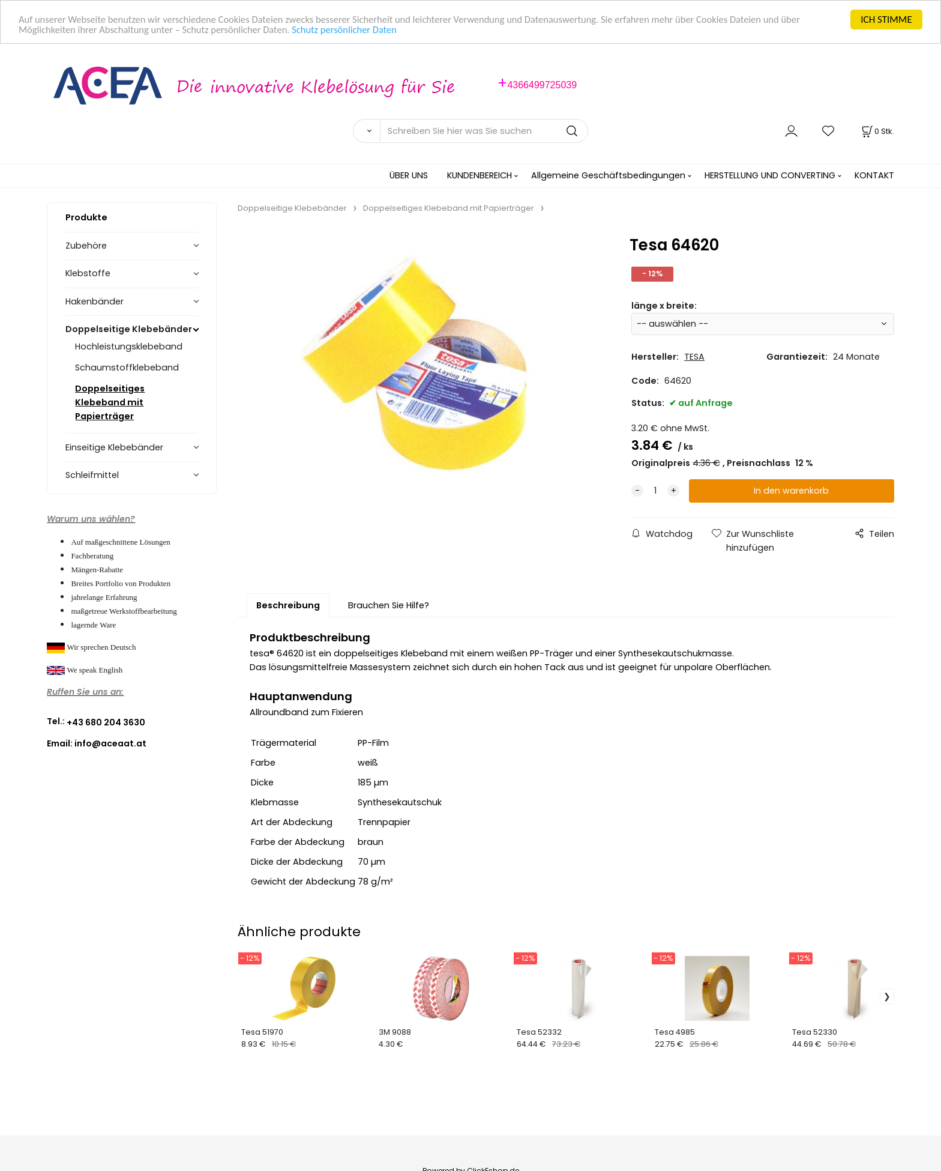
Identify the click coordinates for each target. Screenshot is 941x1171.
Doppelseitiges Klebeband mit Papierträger (110, 402)
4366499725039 (542, 85)
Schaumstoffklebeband (127, 368)
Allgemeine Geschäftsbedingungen (608, 175)
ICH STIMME (886, 19)
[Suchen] (366, 131)
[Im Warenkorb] (876, 131)
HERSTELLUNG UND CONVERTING (770, 175)
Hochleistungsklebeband (128, 346)
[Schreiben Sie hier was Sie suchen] (484, 131)
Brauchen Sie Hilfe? (388, 605)
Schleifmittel (92, 475)
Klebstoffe (87, 273)
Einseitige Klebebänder (114, 447)
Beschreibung (288, 605)
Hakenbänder (94, 301)
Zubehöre (86, 246)
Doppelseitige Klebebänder (128, 329)
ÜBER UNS (408, 175)
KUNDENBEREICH (479, 175)
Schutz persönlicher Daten (354, 30)
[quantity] (655, 491)
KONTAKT (874, 175)
